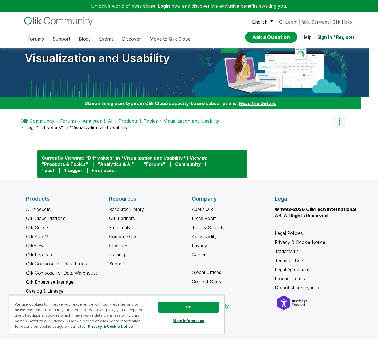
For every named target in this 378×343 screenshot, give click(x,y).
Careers (200, 259)
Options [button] (339, 125)
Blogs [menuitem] (85, 39)
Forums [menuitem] (35, 39)
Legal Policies (289, 237)
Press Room (204, 222)
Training (117, 259)
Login (164, 6)
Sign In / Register (336, 37)
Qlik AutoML (38, 241)
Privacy (199, 250)
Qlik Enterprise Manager (50, 286)
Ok (188, 307)
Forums (68, 125)
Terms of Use (289, 264)
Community (188, 168)
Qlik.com (288, 22)
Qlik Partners (122, 222)
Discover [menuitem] (131, 39)
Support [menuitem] (61, 39)
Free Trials (119, 232)
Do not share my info (297, 292)
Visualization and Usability (97, 62)
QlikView (35, 250)
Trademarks (287, 255)
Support (117, 268)
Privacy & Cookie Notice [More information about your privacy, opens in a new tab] (110, 326)
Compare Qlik (123, 241)
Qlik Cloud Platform (45, 222)
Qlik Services (316, 22)
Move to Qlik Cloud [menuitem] (170, 39)
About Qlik (202, 213)
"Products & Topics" (65, 168)
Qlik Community (37, 125)
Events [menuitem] (106, 39)
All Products (38, 213)
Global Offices (206, 276)
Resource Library (126, 213)
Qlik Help (342, 22)
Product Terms (290, 283)
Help (306, 37)
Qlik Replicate (40, 259)
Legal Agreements (293, 274)
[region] (116, 314)
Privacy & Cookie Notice (300, 246)
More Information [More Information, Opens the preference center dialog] (188, 320)
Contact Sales (206, 285)
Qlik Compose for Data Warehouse (62, 277)
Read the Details (257, 107)
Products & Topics (138, 125)
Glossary (118, 250)
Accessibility (204, 241)
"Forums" (154, 168)
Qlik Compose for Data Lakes (56, 268)
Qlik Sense (37, 232)
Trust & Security (208, 232)
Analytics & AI (97, 125)
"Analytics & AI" (116, 168)
